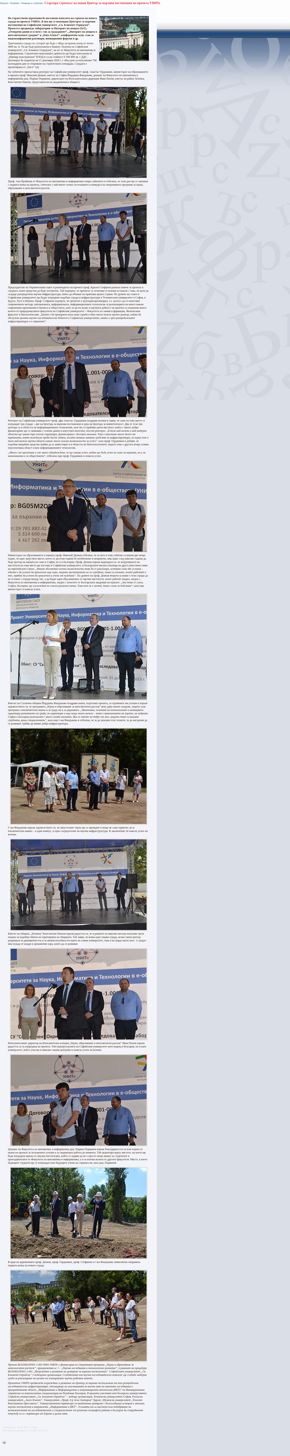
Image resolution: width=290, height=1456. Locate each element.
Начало (4, 3)
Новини (14, 3)
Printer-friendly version (5, 1443)
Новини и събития (31, 3)
